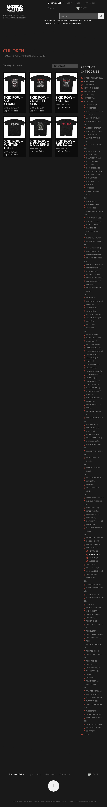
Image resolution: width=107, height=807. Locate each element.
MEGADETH (91, 424)
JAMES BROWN (92, 348)
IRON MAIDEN (91, 344)
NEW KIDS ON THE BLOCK (93, 459)
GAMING (63, 21)
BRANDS (77, 21)
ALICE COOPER (92, 128)
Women (92, 561)
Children (93, 554)
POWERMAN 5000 (93, 521)
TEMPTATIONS (92, 614)
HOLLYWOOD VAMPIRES (91, 326)
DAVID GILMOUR (92, 238)
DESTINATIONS (85, 21)
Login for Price (11, 110)
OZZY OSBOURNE (93, 498)
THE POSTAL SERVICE (94, 654)
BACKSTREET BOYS (93, 145)
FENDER (89, 284)
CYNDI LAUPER (92, 224)
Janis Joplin (91, 354)
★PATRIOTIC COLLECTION (56, 23)
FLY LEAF (89, 298)
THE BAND (90, 621)
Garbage (90, 308)
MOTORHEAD (91, 441)
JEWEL (89, 361)
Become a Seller (55, 3)
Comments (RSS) (80, 801)
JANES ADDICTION (93, 351)
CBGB (88, 188)
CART (74, 8)
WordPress (57, 801)
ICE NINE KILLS (91, 338)
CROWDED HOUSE (93, 218)
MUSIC (52, 21)
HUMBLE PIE (91, 334)
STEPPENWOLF (92, 584)
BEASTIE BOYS (91, 158)
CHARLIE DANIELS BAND (93, 193)
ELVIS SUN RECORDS (94, 258)
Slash (88, 564)
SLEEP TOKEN (91, 568)
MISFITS (89, 431)
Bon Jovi (90, 178)
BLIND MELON (91, 175)
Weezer (89, 711)
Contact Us (53, 8)
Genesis (89, 311)
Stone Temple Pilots (95, 598)
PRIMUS (89, 524)
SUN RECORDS (91, 608)
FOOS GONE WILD (93, 301)
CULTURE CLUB (92, 221)
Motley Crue (92, 438)
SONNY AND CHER (93, 571)
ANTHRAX (90, 135)
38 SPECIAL (90, 105)
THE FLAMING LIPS (93, 634)
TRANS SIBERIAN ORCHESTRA (92, 682)
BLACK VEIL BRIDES (93, 171)
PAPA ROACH (91, 508)
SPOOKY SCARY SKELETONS (92, 576)
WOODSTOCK (91, 727)
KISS (88, 394)
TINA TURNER (91, 668)
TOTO (88, 674)
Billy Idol (90, 161)
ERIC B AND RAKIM (93, 264)
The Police (91, 651)
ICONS (57, 21)
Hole (88, 321)
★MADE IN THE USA (73, 23)
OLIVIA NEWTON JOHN (92, 489)
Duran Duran (92, 254)
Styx (88, 604)
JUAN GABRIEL (92, 381)
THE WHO (90, 661)
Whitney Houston (94, 718)
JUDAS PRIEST (91, 384)
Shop (78, 3)
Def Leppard (91, 248)
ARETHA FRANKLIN (93, 138)
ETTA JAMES (91, 271)
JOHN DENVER (92, 374)
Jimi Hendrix (91, 364)
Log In (69, 3)
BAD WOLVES (91, 155)
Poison (89, 518)
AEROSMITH (91, 118)
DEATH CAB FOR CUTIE (95, 241)
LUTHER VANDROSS (93, 411)
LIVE (88, 408)
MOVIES (47, 21)
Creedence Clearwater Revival (95, 209)
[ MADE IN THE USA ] (91, 78)
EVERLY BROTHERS (93, 278)
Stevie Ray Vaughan (94, 588)
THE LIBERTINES (92, 638)
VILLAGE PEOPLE (92, 698)
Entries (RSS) (66, 801)
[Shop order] (65, 66)
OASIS (88, 484)
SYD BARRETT (91, 611)
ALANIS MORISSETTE (94, 121)
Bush (88, 184)
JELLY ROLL (90, 358)
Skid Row (30, 56)
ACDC (88, 115)
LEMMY (89, 401)
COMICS (71, 21)
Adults (92, 551)
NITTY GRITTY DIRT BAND (93, 469)
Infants (92, 558)
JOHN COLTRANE (93, 371)
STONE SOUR (91, 594)
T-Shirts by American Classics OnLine (24, 801)
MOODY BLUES (92, 434)
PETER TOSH (91, 511)
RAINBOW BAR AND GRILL (94, 529)
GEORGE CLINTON (93, 314)
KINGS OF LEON (92, 391)
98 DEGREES (91, 108)
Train (88, 678)
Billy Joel (90, 165)
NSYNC (89, 481)
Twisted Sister (92, 691)
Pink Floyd (91, 514)
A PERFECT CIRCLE (93, 111)
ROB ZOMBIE (91, 541)
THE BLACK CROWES (94, 624)
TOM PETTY (90, 671)
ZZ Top (89, 731)
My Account (89, 3)
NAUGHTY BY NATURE (95, 451)
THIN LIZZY (90, 664)
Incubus (90, 341)
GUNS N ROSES (92, 318)
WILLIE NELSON (92, 724)
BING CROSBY (91, 168)
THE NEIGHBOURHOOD (93, 642)
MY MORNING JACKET (95, 444)
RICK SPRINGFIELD (93, 538)
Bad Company (92, 151)
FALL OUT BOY (92, 281)
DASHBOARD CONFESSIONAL (92, 229)
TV (67, 21)
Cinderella (91, 204)
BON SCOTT (91, 181)
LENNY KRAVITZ (92, 404)
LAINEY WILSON (92, 398)
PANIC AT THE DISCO (94, 501)
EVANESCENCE (92, 274)
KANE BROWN (92, 388)
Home (6, 56)
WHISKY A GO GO (93, 714)
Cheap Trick (91, 201)
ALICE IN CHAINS (92, 131)
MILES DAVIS (91, 428)
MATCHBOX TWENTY (94, 418)
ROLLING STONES (93, 544)
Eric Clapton (92, 268)
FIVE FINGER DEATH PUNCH (94, 289)
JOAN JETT (90, 368)
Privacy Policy (91, 801)
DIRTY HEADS (91, 251)
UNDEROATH (91, 694)
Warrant (90, 701)
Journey (90, 378)
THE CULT (90, 631)
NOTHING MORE (92, 478)
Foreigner (91, 304)
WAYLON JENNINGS (94, 704)
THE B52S (90, 618)
